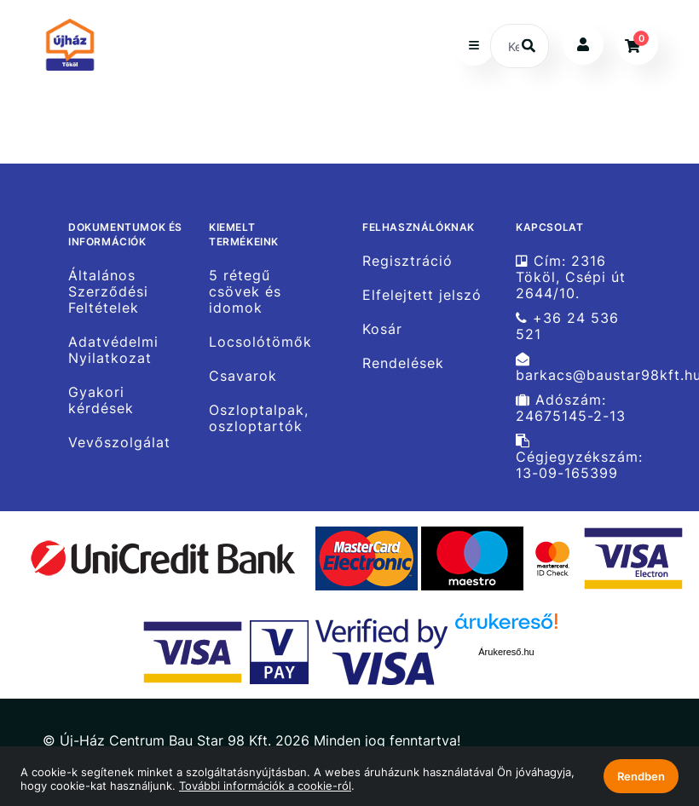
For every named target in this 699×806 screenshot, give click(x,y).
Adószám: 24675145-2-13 (571, 408)
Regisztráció (407, 260)
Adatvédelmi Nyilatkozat (113, 350)
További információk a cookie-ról (265, 785)
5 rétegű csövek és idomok (245, 291)
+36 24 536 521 (567, 326)
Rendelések (403, 363)
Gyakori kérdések (101, 400)
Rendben (641, 776)
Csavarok (243, 376)
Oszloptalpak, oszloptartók (259, 418)
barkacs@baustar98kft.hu (586, 367)
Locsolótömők (260, 342)
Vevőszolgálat (119, 443)
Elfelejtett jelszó (422, 295)
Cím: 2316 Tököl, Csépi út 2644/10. (571, 277)
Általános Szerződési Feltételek (108, 291)
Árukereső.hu (506, 652)
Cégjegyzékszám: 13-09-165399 (579, 457)
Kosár (382, 329)
